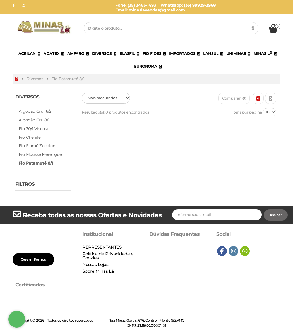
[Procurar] (252, 28)
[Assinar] (276, 215)
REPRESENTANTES (102, 247)
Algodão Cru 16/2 (35, 111)
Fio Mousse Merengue (40, 154)
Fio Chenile (29, 137)
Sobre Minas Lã (98, 271)
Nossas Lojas (95, 265)
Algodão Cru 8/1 (34, 120)
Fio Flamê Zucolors (37, 145)
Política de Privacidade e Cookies (107, 256)
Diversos (27, 97)
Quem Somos (33, 259)
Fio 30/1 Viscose (34, 128)
